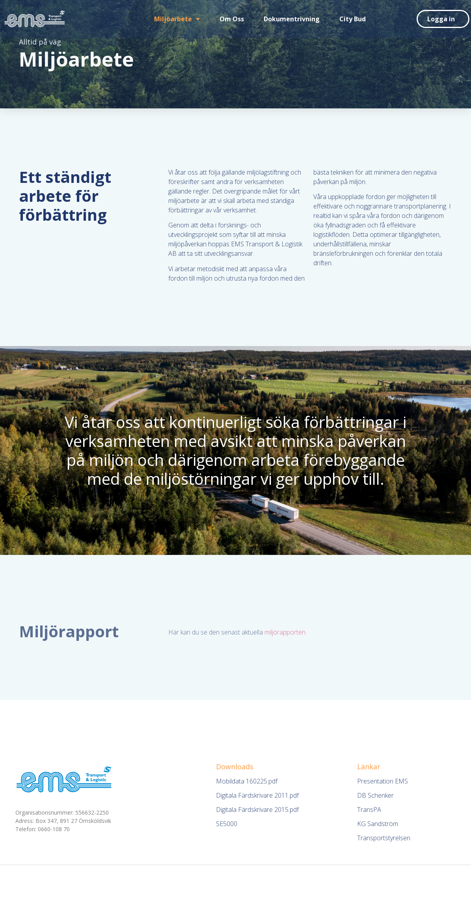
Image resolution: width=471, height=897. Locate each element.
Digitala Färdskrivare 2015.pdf (257, 809)
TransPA (369, 809)
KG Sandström (377, 823)
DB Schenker (375, 795)
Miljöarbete (177, 19)
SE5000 (226, 823)
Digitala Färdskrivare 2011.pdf (257, 795)
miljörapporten (284, 632)
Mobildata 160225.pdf (246, 781)
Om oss (232, 19)
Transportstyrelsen (383, 838)
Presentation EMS (382, 781)
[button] (443, 19)
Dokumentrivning (292, 19)
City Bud (352, 19)
